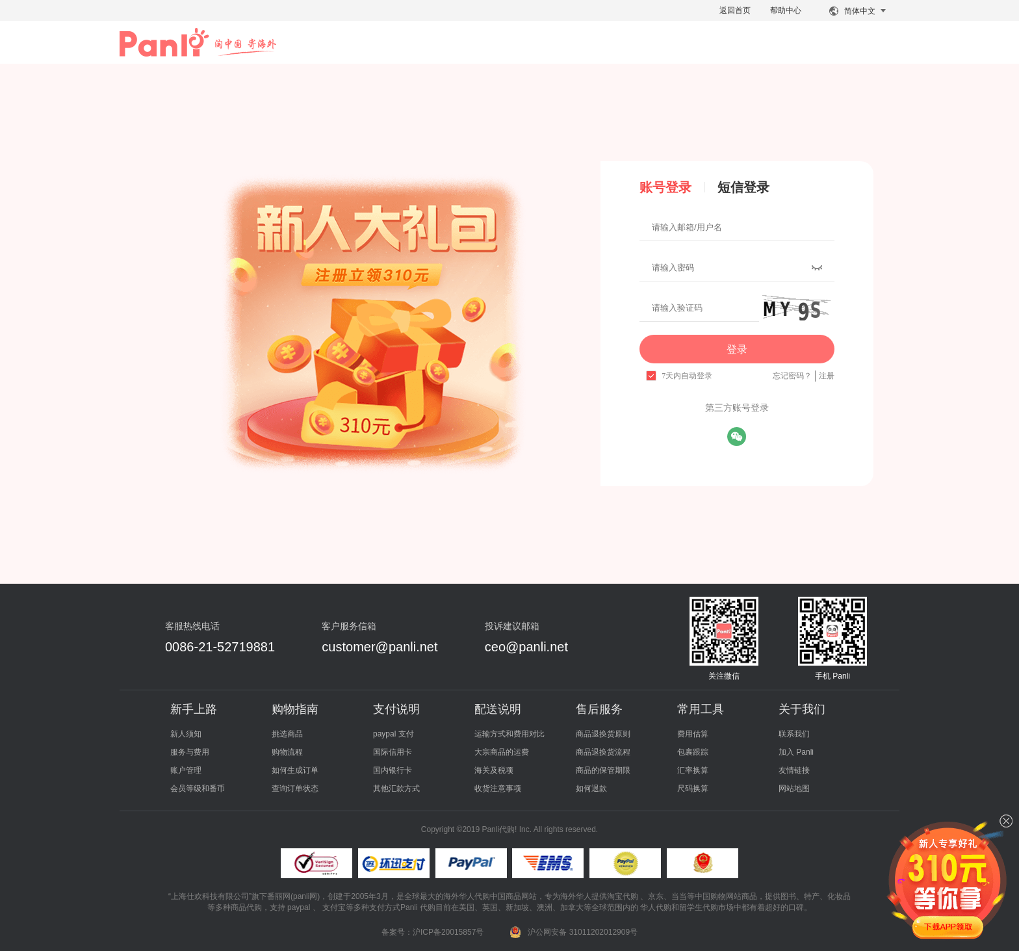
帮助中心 (785, 10)
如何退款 (591, 788)
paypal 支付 (393, 733)
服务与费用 (189, 752)
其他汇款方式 (396, 788)
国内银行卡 (392, 770)
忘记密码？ (792, 375)
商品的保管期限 (603, 770)
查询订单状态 (295, 788)
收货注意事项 (497, 788)
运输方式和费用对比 (509, 733)
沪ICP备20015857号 (448, 932)
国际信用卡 (392, 752)
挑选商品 (287, 733)
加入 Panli (796, 752)
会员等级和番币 (197, 788)
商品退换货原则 (603, 733)
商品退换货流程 (603, 752)
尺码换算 (692, 788)
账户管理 (185, 770)
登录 (737, 349)
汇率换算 (692, 770)
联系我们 (794, 733)
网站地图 (794, 788)
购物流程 (287, 752)
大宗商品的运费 (501, 752)
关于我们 (802, 709)
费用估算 (692, 733)
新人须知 (185, 733)
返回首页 (735, 10)
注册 (826, 375)
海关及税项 (493, 770)
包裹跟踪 (692, 752)
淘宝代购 (622, 896)
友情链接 (794, 770)
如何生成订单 (295, 770)
